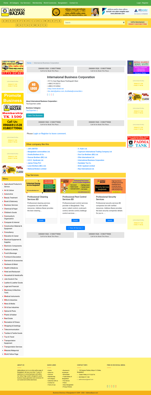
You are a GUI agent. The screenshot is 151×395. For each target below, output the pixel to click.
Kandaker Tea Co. (84, 163)
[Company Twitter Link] (49, 94)
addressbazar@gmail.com (86, 379)
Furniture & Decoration (12, 257)
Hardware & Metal (11, 264)
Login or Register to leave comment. (49, 133)
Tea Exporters (31, 110)
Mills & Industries (10, 300)
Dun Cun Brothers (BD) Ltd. (87, 155)
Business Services (11, 205)
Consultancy (9, 232)
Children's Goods (10, 212)
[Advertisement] (75, 43)
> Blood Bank (66, 374)
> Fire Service (66, 381)
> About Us (50, 372)
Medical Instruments (12, 296)
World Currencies (50, 3)
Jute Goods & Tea (11, 279)
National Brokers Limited (36, 169)
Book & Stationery (11, 201)
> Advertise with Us (52, 381)
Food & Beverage (10, 253)
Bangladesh (63, 3)
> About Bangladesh (67, 385)
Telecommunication (11, 330)
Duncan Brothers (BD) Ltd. (37, 157)
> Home (49, 370)
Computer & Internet (11, 222)
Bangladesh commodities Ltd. (38, 152)
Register (145, 3)
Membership (37, 3)
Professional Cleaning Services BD (37, 198)
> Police (64, 383)
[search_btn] (124, 23)
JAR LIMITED (32, 149)
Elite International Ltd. (86, 157)
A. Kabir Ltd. (82, 149)
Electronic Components (13, 246)
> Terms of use (51, 385)
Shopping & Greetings (12, 326)
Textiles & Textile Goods (13, 333)
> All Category (51, 378)
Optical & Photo (10, 311)
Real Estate (8, 318)
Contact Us (74, 3)
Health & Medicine (11, 268)
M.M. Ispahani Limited (86, 166)
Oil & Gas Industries (11, 307)
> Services (50, 374)
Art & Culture (9, 190)
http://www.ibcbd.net (56, 89)
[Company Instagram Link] (51, 94)
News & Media (9, 304)
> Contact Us (50, 383)
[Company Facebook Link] (47, 94)
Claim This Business (35, 115)
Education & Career (11, 236)
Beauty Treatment (11, 198)
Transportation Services (13, 347)
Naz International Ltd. (85, 169)
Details (41, 220)
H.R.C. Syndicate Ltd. (35, 160)
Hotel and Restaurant (12, 272)
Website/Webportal (11, 350)
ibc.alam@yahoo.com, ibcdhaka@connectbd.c (65, 91)
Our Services (25, 3)
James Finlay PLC (34, 163)
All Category (14, 3)
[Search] (93, 23)
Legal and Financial (11, 286)
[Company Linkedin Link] (53, 94)
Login (139, 3)
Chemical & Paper (11, 209)
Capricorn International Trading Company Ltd (94, 152)
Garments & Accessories (13, 261)
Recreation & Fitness (12, 322)
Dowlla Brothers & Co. (35, 155)
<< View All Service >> (75, 228)
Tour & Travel (9, 337)
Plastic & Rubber (10, 315)
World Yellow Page (11, 354)
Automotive (8, 194)
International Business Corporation (90, 160)
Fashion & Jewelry (11, 250)
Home (6, 3)
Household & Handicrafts (13, 275)
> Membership (51, 376)
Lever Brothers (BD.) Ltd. (36, 166)
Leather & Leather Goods (13, 283)
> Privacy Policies (67, 387)
